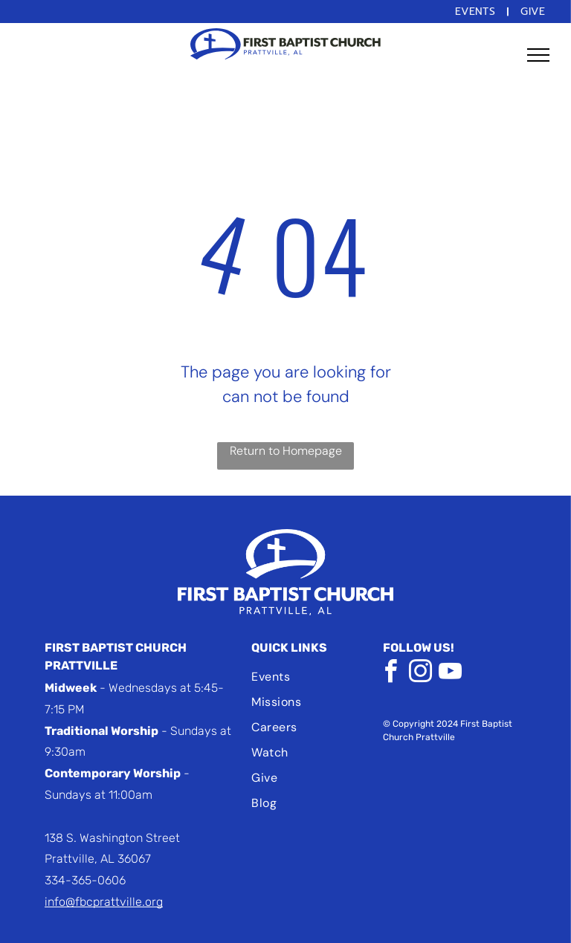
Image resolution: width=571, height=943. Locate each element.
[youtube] (449, 673)
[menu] (538, 55)
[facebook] (390, 673)
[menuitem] (477, 11)
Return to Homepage (286, 450)
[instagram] (420, 673)
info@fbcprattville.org (104, 902)
